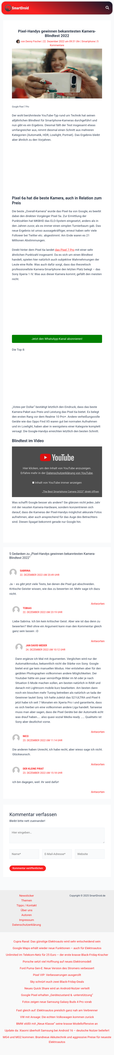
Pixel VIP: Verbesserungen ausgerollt (57, 975)
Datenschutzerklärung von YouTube (69, 473)
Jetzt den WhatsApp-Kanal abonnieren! (57, 339)
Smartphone (88, 41)
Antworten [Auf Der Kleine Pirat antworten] (98, 792)
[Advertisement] (57, 168)
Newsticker (26, 896)
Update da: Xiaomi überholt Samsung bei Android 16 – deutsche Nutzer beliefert (57, 1030)
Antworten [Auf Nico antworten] (98, 764)
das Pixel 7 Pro (64, 250)
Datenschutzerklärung (26, 925)
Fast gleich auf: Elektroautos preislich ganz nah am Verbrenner (57, 1010)
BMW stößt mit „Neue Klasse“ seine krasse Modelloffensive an (57, 1024)
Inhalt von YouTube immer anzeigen (58, 483)
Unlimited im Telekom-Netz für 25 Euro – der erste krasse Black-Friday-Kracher (57, 955)
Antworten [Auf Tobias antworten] (98, 641)
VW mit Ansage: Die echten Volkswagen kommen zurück (57, 1017)
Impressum (26, 920)
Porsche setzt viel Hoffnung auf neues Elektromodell (57, 962)
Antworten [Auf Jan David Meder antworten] (98, 732)
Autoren (26, 915)
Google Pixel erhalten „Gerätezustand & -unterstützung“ (57, 995)
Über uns (26, 910)
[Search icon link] (108, 8)
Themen (26, 901)
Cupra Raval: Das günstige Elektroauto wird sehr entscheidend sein (57, 941)
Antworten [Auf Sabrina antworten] (98, 604)
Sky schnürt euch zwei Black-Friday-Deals (57, 982)
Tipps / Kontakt (26, 905)
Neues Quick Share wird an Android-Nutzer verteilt (56, 988)
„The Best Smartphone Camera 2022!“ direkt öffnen (70, 491)
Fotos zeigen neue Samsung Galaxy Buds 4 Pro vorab (57, 1002)
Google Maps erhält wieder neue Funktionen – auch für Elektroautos (57, 948)
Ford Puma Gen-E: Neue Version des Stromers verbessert (57, 968)
